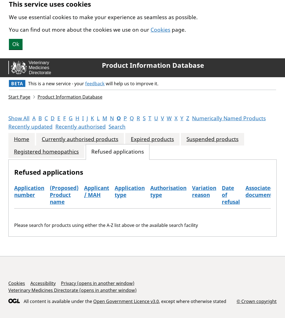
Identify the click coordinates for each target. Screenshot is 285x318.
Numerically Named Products (229, 118)
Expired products (152, 139)
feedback (95, 84)
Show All (19, 118)
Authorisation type (168, 191)
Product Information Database (153, 65)
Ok (15, 44)
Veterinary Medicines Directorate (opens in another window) (72, 290)
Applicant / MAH (96, 191)
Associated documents (260, 191)
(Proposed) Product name (64, 195)
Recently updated (30, 126)
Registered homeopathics (46, 151)
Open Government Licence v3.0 (126, 301)
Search (117, 126)
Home (21, 139)
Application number (29, 191)
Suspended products (212, 139)
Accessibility (43, 283)
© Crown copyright (257, 301)
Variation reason (204, 191)
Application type (130, 191)
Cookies (160, 29)
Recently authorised (80, 126)
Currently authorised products (80, 139)
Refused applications (117, 151)
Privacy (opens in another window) (97, 283)
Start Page (19, 97)
